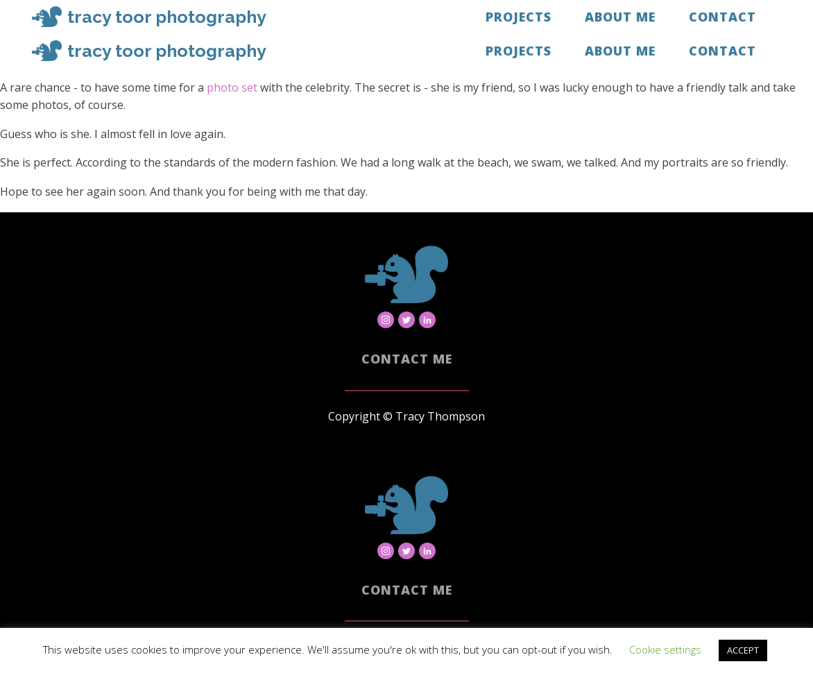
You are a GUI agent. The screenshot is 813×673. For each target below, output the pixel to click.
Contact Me (406, 358)
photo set (232, 87)
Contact (722, 16)
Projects (518, 16)
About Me (620, 16)
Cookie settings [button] (665, 649)
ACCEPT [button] (743, 650)
